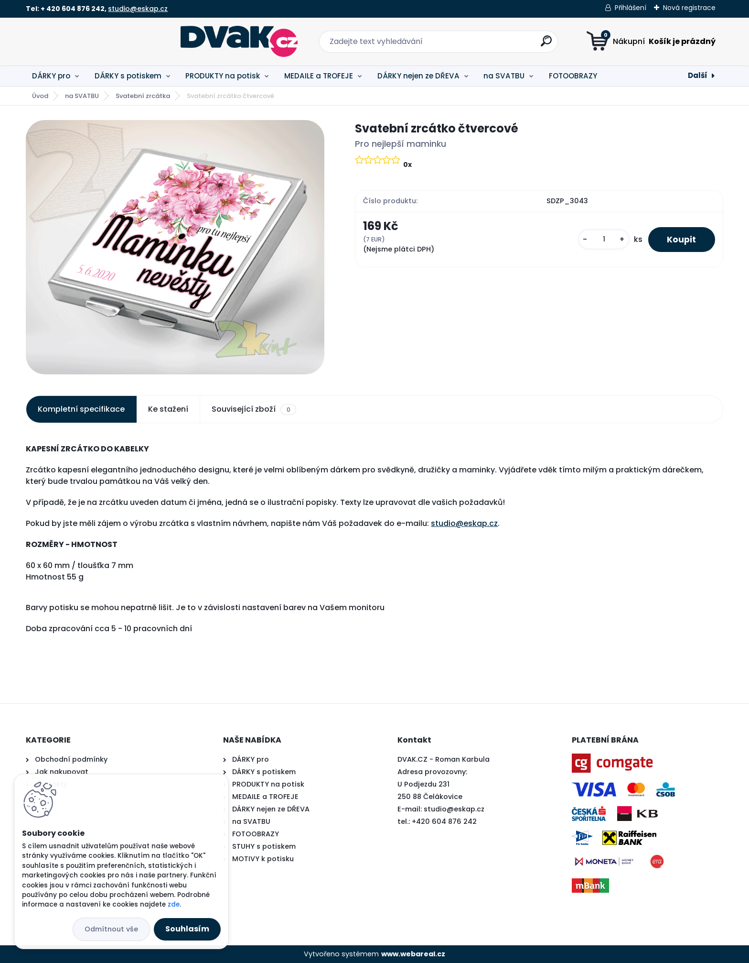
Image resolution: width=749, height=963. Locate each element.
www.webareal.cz (413, 954)
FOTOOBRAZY (573, 76)
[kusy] (603, 239)
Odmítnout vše (111, 929)
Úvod (40, 95)
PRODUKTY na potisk (222, 76)
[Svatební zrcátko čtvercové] (175, 247)
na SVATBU (503, 76)
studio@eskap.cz (138, 8)
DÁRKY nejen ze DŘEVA (418, 76)
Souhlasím (187, 928)
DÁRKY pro (51, 76)
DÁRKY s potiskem (128, 76)
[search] (468, 44)
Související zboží (254, 409)
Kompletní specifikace (81, 409)
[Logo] (84, 42)
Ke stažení (168, 409)
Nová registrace (689, 7)
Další (697, 75)
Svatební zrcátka (143, 95)
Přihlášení (630, 7)
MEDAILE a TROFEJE (318, 76)
